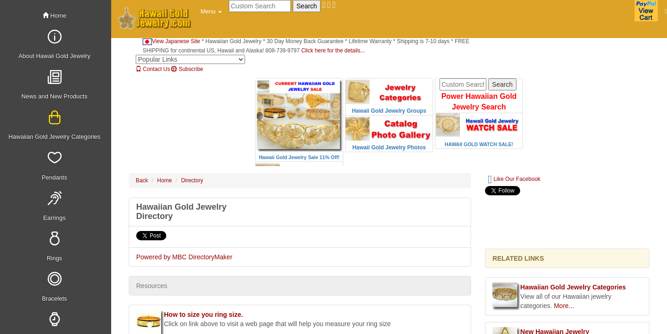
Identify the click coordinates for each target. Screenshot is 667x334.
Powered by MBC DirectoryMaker (184, 257)
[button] (211, 11)
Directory (192, 180)
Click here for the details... (333, 50)
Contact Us (153, 69)
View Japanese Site (171, 41)
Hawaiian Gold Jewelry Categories (573, 287)
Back (142, 180)
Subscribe (187, 69)
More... (564, 305)
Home (54, 15)
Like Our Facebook (514, 179)
